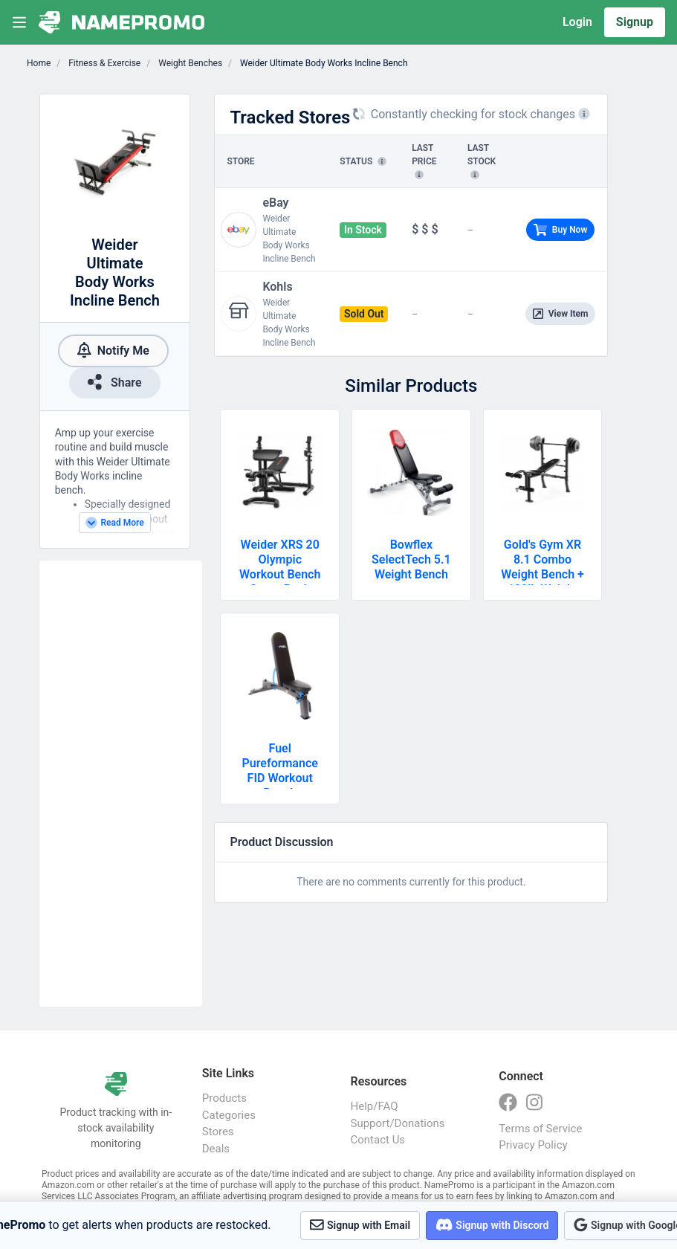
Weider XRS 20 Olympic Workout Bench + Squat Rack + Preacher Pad (279, 574)
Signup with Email (360, 1225)
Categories (229, 1115)
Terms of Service (540, 1128)
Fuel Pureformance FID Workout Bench (280, 770)
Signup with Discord (491, 1225)
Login (577, 22)
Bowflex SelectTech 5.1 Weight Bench (411, 559)
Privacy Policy (533, 1145)
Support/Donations (398, 1123)
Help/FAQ (374, 1106)
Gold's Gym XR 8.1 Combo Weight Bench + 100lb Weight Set (542, 574)
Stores (218, 1131)
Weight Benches (189, 63)
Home (39, 63)
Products (224, 1098)
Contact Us (378, 1139)
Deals (216, 1148)
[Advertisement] (121, 784)
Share (114, 382)
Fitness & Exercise (103, 63)
